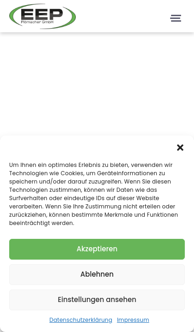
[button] (180, 147)
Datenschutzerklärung (80, 320)
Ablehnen (97, 274)
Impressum (133, 320)
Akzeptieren (97, 249)
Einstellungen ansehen (97, 299)
